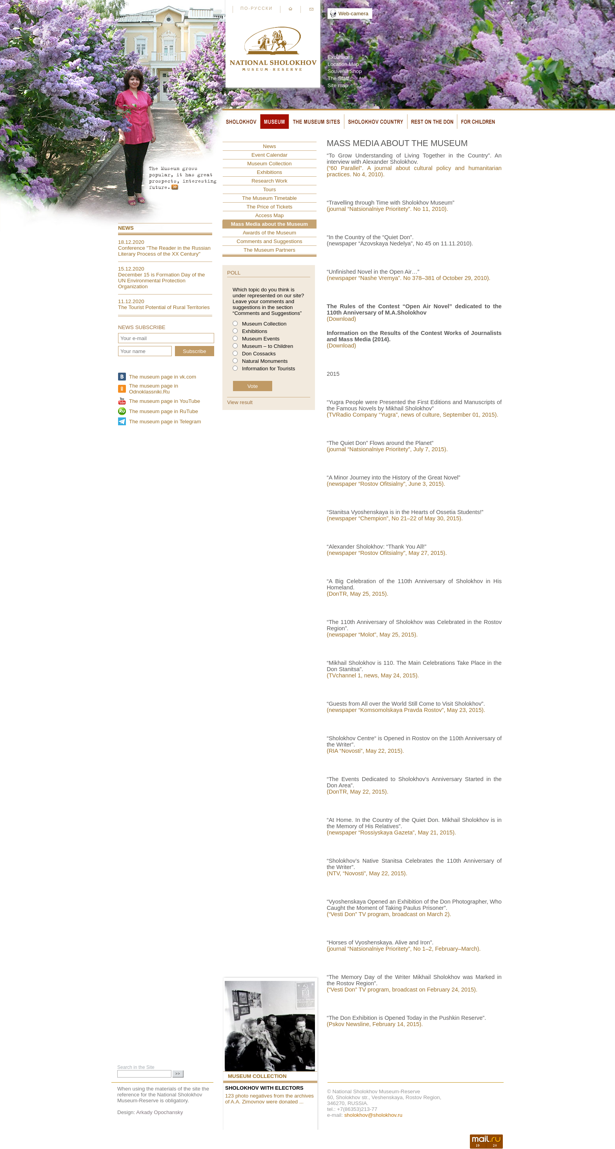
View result (240, 402)
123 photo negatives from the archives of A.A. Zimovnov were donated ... (269, 1099)
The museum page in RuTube (163, 411)
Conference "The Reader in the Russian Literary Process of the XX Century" (164, 251)
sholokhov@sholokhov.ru (373, 1115)
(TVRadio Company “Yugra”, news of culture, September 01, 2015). (412, 415)
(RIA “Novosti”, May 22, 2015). (365, 751)
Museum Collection (269, 163)
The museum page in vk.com (162, 377)
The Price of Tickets (269, 207)
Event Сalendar (269, 155)
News (126, 228)
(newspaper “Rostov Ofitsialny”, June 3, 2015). (386, 484)
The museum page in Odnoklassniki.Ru (153, 389)
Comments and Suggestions (269, 241)
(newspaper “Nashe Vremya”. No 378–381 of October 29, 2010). (409, 278)
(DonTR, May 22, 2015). (357, 792)
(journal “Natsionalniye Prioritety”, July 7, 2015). (387, 449)
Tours (269, 189)
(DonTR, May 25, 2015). (357, 594)
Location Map (343, 64)
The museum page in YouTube (164, 401)
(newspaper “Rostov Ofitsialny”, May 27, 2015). (387, 553)
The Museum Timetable (269, 198)
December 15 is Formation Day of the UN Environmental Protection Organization (161, 280)
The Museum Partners (269, 250)
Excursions (340, 57)
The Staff (338, 78)
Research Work (269, 181)
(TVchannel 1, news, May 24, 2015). (373, 675)
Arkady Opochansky (159, 1112)
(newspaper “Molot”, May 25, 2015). (372, 634)
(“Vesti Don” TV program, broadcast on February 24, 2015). (402, 989)
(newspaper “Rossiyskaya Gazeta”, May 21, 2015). (391, 832)
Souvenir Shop (345, 71)
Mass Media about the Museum (269, 224)
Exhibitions (269, 172)
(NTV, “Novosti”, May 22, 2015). (367, 873)
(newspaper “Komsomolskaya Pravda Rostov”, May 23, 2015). (406, 710)
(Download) (341, 319)
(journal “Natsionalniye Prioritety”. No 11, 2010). (387, 209)
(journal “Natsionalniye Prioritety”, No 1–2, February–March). (404, 949)
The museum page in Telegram (165, 421)
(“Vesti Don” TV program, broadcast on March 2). (389, 914)
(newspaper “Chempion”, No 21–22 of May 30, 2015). (395, 518)
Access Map (269, 215)
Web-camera (353, 13)
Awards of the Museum (269, 233)
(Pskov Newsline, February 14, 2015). (375, 1024)
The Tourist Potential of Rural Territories (164, 307)
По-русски (256, 8)
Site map (338, 85)
